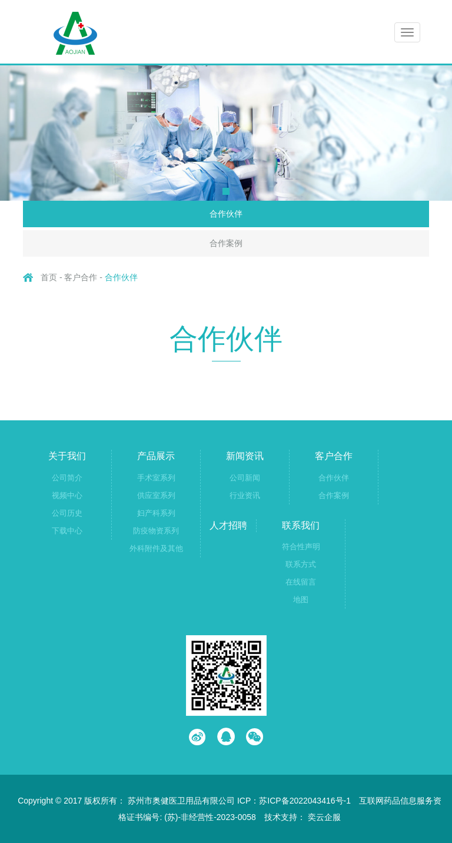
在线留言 (300, 582)
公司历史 (67, 513)
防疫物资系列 (156, 530)
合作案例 (226, 243)
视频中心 (67, 495)
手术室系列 (156, 477)
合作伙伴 (226, 213)
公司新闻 (245, 477)
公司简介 (67, 477)
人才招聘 (228, 525)
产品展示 (156, 456)
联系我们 (301, 525)
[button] (226, 191)
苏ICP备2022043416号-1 (305, 800)
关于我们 (67, 456)
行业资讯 (245, 495)
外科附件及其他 (156, 548)
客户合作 (334, 456)
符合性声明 (301, 546)
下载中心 (67, 530)
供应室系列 (156, 495)
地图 (300, 599)
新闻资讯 (245, 456)
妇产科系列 (156, 513)
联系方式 (300, 564)
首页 (49, 277)
